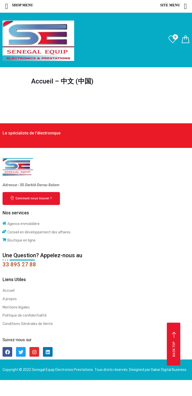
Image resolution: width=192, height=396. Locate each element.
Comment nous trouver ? (31, 198)
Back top (174, 344)
